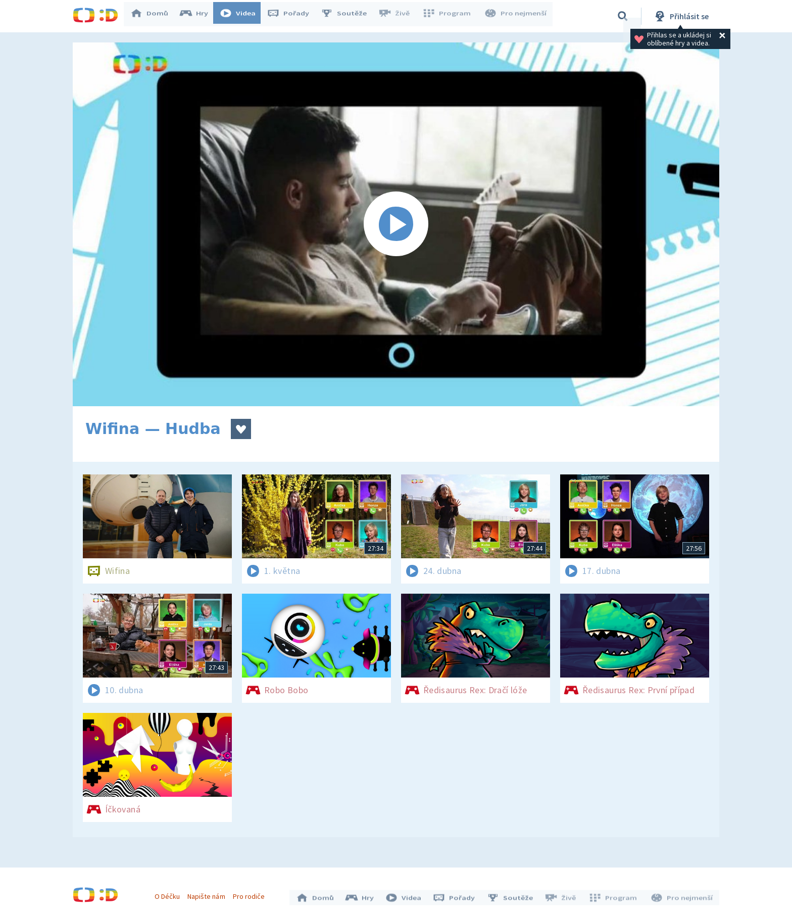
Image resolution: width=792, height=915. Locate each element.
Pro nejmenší (516, 16)
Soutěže (348, 16)
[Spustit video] (396, 224)
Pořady (293, 16)
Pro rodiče (251, 893)
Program (449, 16)
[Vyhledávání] (623, 16)
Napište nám (208, 893)
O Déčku (169, 893)
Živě (398, 16)
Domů (154, 16)
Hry (199, 16)
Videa (242, 16)
